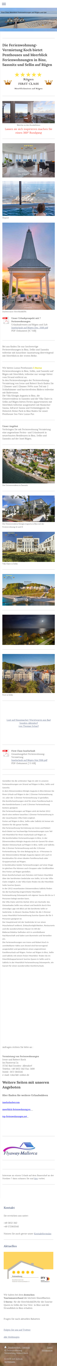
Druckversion (12, 1347)
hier (36, 1178)
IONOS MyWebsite (13, 1360)
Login (50, 1347)
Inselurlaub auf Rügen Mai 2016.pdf (29, 760)
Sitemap (26, 1347)
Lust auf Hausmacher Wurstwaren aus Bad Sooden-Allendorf (29, 721)
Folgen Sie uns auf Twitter (17, 1329)
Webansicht (47, 1350)
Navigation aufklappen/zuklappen (28, 4)
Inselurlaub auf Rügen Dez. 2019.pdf (29, 327)
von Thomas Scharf (29, 726)
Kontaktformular (42, 1233)
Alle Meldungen (11, 1337)
